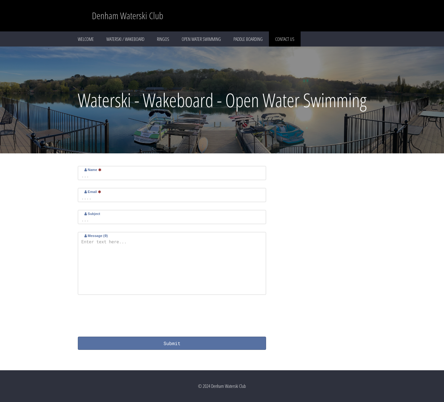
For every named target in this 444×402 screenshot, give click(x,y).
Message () (96, 235)
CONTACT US (284, 39)
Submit (171, 343)
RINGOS (163, 39)
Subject (92, 214)
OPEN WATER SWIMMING (201, 39)
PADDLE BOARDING (248, 39)
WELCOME (86, 39)
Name (92, 170)
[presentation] (125, 316)
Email (92, 192)
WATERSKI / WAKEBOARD (125, 39)
